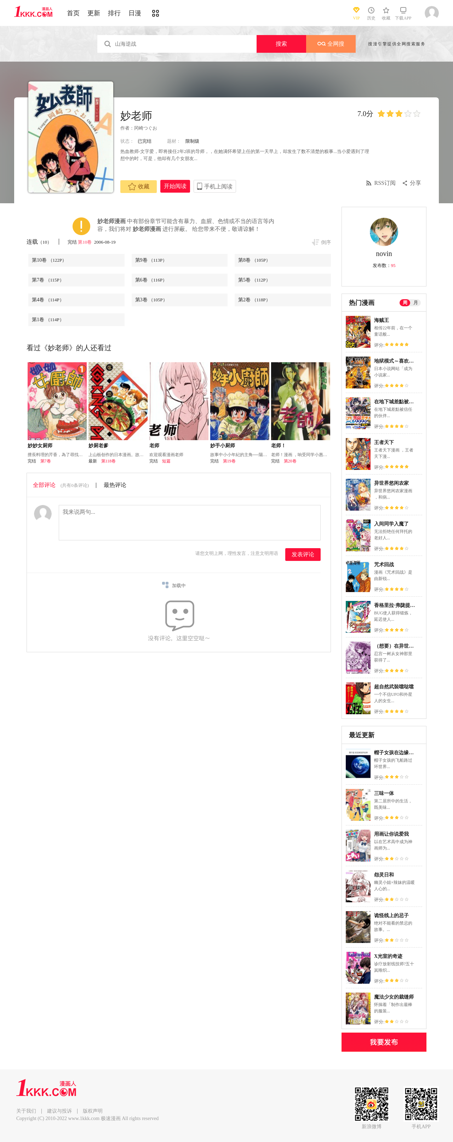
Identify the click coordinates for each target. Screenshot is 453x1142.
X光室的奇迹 (388, 956)
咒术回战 (384, 564)
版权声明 (93, 1111)
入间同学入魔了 (391, 524)
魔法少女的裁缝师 (394, 997)
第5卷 (254, 280)
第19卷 (229, 461)
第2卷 (254, 299)
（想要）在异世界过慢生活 (404, 646)
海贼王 (381, 320)
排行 (114, 13)
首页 (73, 13)
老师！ (278, 445)
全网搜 (330, 44)
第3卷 (151, 299)
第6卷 (151, 280)
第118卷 (108, 461)
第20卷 (290, 461)
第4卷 (48, 299)
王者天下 (384, 442)
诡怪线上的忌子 (391, 915)
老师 (154, 445)
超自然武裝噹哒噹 (394, 686)
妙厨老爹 (98, 445)
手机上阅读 (218, 186)
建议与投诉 (59, 1111)
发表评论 (303, 554)
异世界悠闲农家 (391, 483)
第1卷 (48, 319)
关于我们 (26, 1111)
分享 (415, 183)
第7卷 (48, 280)
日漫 (134, 13)
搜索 (281, 44)
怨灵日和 (384, 874)
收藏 (138, 187)
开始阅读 (175, 186)
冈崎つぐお (145, 128)
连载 (39, 242)
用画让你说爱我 (391, 834)
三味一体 (384, 793)
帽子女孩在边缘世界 (396, 752)
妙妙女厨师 (40, 445)
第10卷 (85, 242)
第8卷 (254, 260)
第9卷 (151, 260)
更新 (93, 13)
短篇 (166, 461)
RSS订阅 (385, 183)
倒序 (326, 242)
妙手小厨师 (222, 445)
